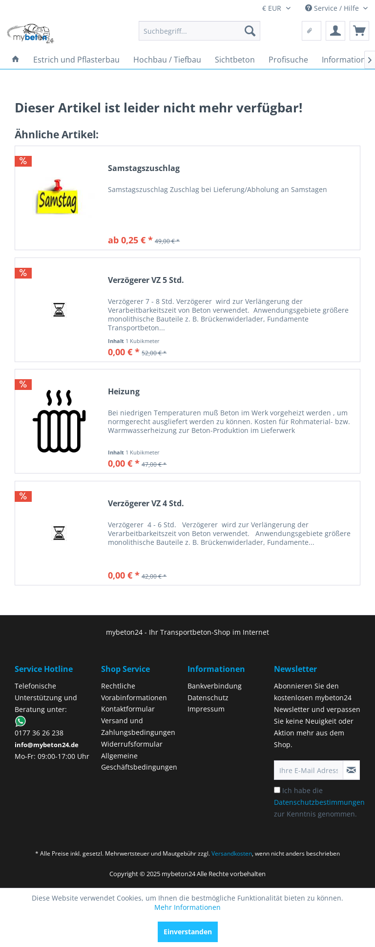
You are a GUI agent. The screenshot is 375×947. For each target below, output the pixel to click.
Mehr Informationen (187, 907)
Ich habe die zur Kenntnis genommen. (319, 802)
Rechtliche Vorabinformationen (134, 691)
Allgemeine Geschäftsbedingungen (139, 761)
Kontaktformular (128, 708)
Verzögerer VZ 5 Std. (146, 280)
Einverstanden (188, 931)
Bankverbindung (215, 685)
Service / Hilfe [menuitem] (333, 8)
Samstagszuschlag (144, 168)
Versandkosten (231, 853)
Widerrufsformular (132, 744)
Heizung (124, 392)
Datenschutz (208, 697)
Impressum (206, 708)
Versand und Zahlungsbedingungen (138, 726)
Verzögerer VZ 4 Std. (146, 503)
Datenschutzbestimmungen (319, 802)
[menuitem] (200, 31)
